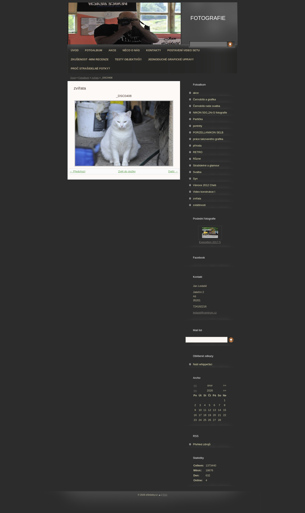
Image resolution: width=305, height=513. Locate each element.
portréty (197, 125)
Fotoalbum (93, 50)
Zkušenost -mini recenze (89, 59)
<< (195, 385)
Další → (173, 171)
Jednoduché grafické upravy (171, 59)
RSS (164, 495)
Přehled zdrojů (202, 444)
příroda (197, 145)
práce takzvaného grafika (208, 139)
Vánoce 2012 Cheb (204, 185)
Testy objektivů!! (128, 59)
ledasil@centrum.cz (205, 312)
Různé (197, 158)
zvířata (95, 77)
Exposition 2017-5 (210, 242)
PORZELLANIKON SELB (208, 132)
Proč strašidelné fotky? (90, 68)
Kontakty (153, 50)
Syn (195, 178)
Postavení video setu (183, 50)
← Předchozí (77, 171)
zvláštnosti (199, 205)
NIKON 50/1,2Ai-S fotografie (210, 112)
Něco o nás (131, 50)
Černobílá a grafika (204, 99)
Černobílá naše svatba (206, 106)
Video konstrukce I (204, 191)
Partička (198, 119)
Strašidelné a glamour (206, 165)
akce (196, 92)
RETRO (197, 152)
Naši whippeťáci (202, 364)
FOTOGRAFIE (208, 18)
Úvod (75, 50)
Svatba (197, 172)
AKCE (112, 50)
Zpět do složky (127, 171)
